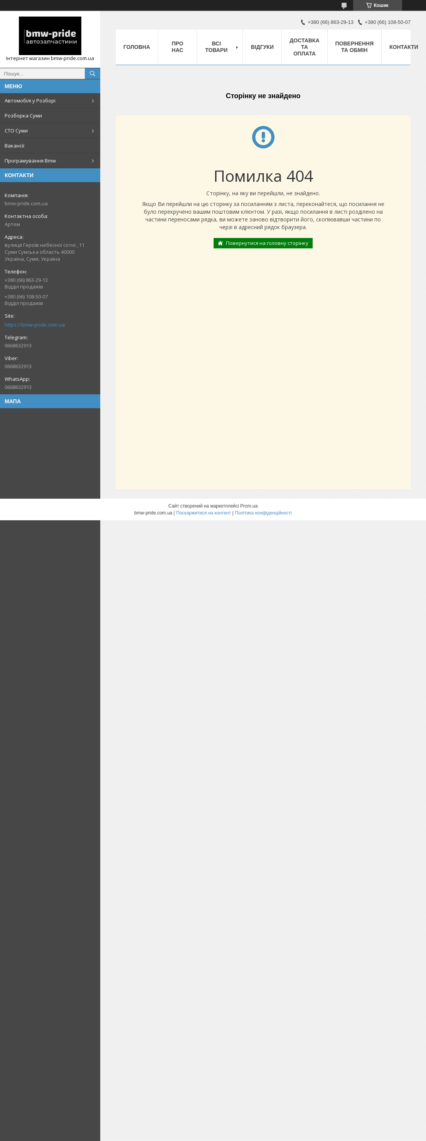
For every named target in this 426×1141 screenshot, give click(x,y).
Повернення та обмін (354, 46)
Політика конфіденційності (263, 513)
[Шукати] (92, 73)
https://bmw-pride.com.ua (35, 324)
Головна (136, 47)
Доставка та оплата (304, 47)
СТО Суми (16, 130)
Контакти (403, 47)
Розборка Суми (23, 115)
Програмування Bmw (30, 160)
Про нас (177, 46)
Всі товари (216, 46)
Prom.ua (249, 506)
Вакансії (14, 145)
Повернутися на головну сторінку (267, 243)
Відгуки (262, 47)
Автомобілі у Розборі (30, 100)
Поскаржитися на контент (203, 513)
